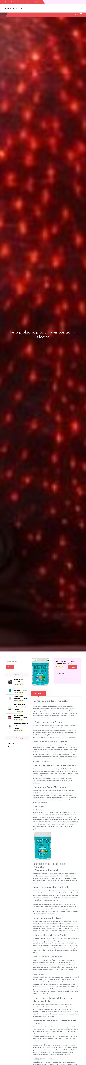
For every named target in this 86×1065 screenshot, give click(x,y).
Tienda (62, 15)
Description (38, 693)
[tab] (38, 693)
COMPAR (72, 667)
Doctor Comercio (13, 8)
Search (10, 667)
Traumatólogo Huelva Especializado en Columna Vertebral (33, 15)
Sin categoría (12, 747)
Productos (66, 679)
